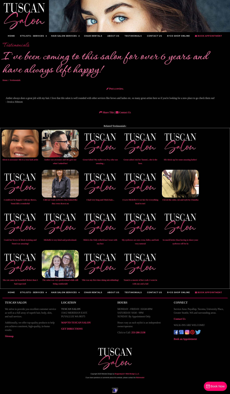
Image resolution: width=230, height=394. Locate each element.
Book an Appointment (185, 339)
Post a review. (115, 88)
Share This (106, 112)
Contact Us (123, 112)
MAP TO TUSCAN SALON (76, 322)
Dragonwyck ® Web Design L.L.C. (127, 374)
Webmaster (140, 377)
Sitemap (9, 336)
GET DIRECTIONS (72, 328)
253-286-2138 (138, 332)
